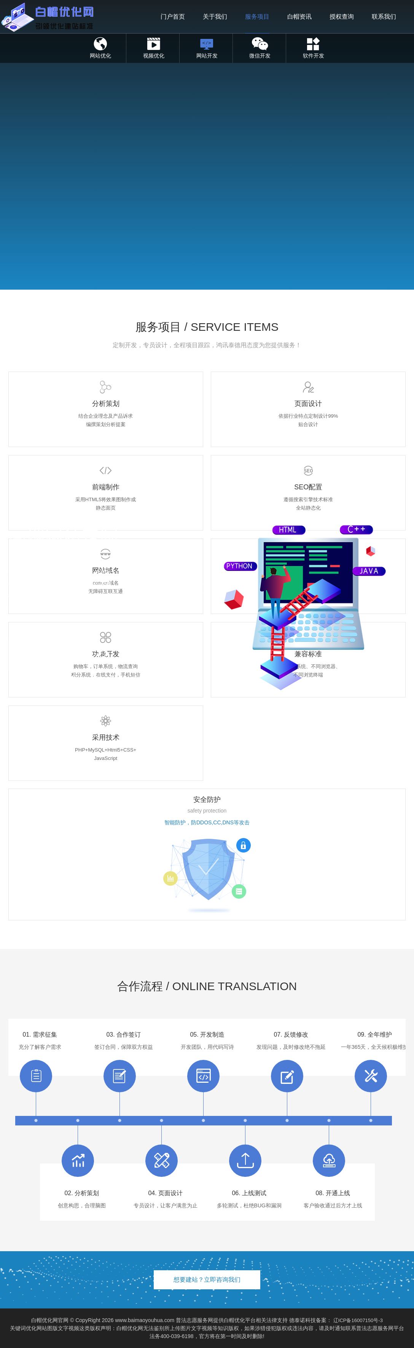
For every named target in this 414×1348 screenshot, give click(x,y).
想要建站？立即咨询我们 (207, 1279)
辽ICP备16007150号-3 (358, 1320)
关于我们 (215, 16)
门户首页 (173, 16)
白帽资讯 (299, 16)
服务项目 (257, 16)
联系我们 (384, 16)
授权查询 (342, 16)
